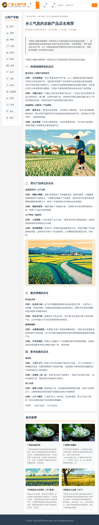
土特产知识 (41, 16)
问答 (53, 5)
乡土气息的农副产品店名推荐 (57, 16)
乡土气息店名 (52, 406)
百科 (45, 5)
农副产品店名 (39, 406)
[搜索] (73, 5)
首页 (29, 5)
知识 (37, 5)
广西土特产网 (30, 16)
